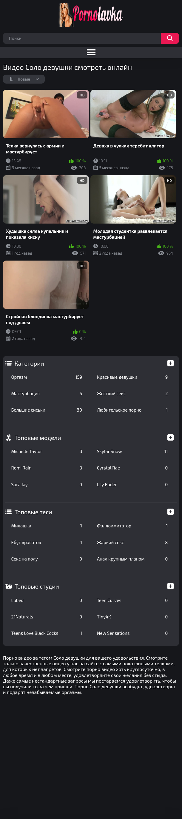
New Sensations (132, 633)
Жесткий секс (132, 393)
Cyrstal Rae (132, 467)
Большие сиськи (46, 409)
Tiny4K (132, 616)
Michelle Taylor (46, 451)
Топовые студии (37, 586)
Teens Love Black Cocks (46, 633)
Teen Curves (132, 600)
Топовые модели (38, 437)
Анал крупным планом (132, 558)
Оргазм (46, 377)
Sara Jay (46, 484)
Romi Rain (46, 467)
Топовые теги (33, 511)
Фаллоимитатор (132, 525)
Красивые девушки (132, 377)
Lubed (46, 600)
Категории (29, 363)
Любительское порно (132, 409)
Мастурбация (46, 393)
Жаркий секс (132, 542)
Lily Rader (132, 484)
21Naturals (46, 616)
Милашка (46, 525)
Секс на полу (46, 558)
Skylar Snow (132, 451)
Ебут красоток (46, 542)
